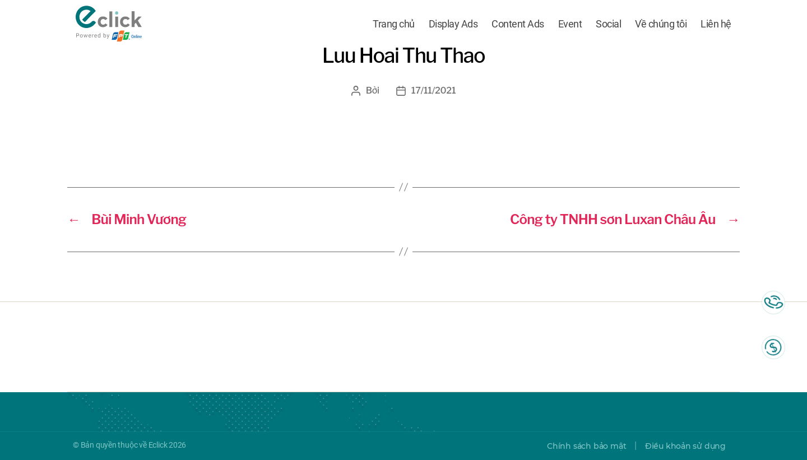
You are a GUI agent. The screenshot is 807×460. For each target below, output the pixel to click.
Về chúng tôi (661, 24)
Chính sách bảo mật (586, 446)
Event (570, 24)
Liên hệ (716, 24)
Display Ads (453, 24)
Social (608, 24)
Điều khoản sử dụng (685, 446)
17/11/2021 (433, 90)
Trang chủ (394, 24)
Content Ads (517, 24)
